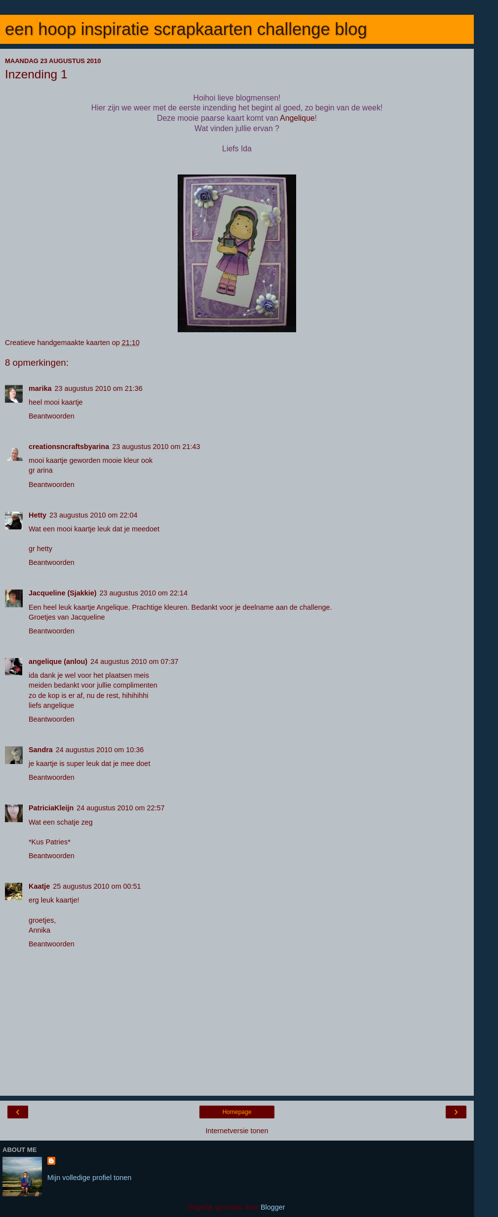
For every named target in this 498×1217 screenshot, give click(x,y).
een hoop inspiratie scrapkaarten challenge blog (186, 29)
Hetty (37, 515)
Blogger (273, 1207)
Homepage (237, 1112)
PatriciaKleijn (51, 808)
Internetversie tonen (236, 1131)
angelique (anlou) (58, 661)
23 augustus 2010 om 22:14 (144, 593)
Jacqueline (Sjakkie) (63, 593)
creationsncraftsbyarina (69, 447)
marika (40, 388)
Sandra (41, 750)
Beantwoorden (52, 416)
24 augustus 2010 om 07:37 (134, 661)
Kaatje (39, 886)
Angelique (297, 118)
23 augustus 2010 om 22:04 (93, 515)
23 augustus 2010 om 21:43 (156, 447)
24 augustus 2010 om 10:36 (100, 750)
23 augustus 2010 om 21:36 (98, 388)
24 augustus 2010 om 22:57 (120, 808)
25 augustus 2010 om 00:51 (97, 886)
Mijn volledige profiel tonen (89, 1178)
